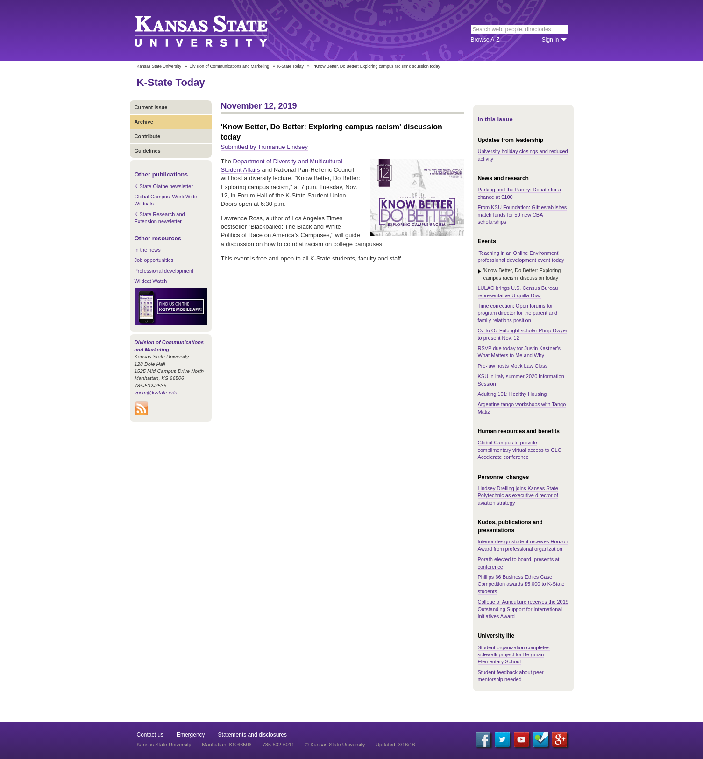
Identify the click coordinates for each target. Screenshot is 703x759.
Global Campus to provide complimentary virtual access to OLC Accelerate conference (519, 450)
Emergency (191, 734)
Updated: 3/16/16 (395, 744)
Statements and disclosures (252, 734)
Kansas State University (213, 30)
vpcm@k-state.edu (156, 392)
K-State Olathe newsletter (164, 186)
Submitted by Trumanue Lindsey (264, 146)
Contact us (150, 734)
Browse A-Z (485, 39)
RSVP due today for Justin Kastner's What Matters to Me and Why (519, 351)
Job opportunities (154, 260)
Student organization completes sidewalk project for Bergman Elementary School (514, 655)
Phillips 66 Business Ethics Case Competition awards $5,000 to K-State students (521, 584)
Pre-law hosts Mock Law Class (513, 366)
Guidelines (148, 151)
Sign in (550, 39)
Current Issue (151, 107)
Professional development (164, 271)
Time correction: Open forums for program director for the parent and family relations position (518, 313)
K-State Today (290, 66)
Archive (144, 122)
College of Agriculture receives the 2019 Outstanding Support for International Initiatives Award (523, 609)
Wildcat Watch (151, 281)
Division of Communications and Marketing (230, 66)
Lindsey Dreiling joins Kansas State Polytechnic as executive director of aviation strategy (518, 495)
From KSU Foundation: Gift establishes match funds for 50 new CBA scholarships (522, 214)
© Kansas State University (335, 744)
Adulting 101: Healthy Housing (512, 394)
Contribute (148, 136)
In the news (148, 250)
